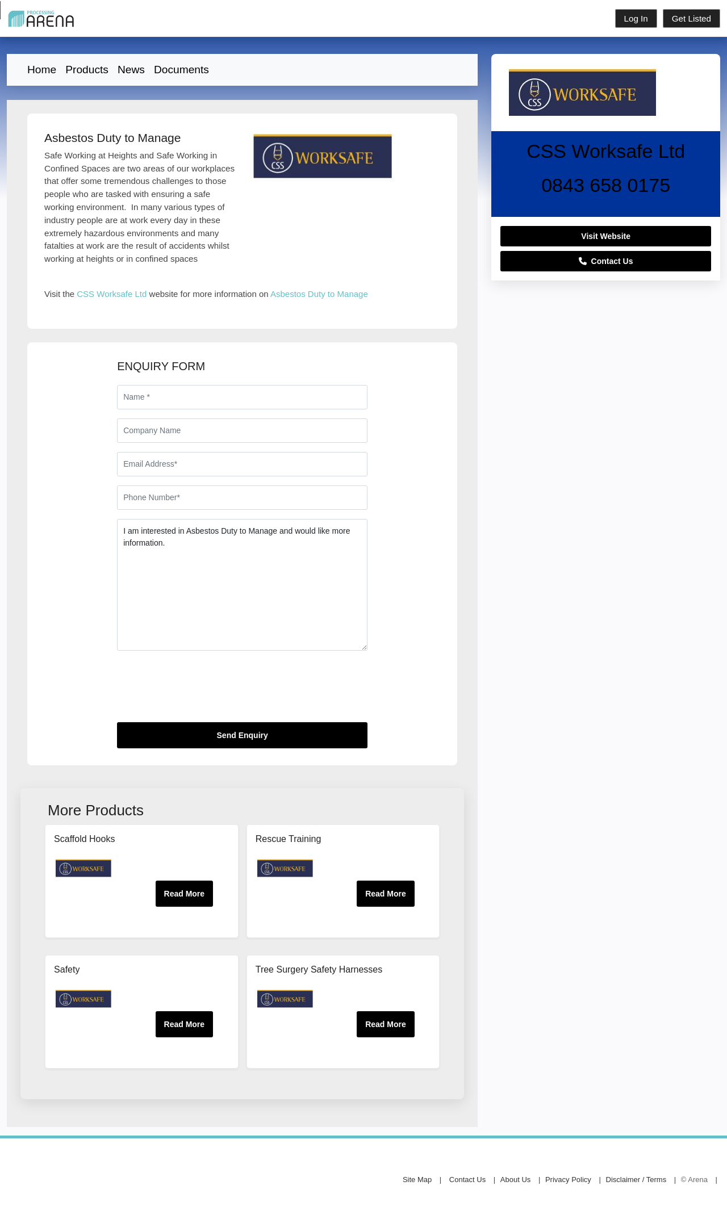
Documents (181, 70)
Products (86, 70)
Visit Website (605, 236)
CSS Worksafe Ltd (112, 294)
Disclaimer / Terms (636, 1179)
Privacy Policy (568, 1179)
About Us (515, 1179)
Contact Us (606, 261)
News (131, 70)
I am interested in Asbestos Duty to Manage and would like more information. (242, 585)
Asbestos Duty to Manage (319, 294)
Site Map (417, 1179)
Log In (636, 18)
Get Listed (691, 18)
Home (41, 70)
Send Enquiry (242, 735)
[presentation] (203, 691)
